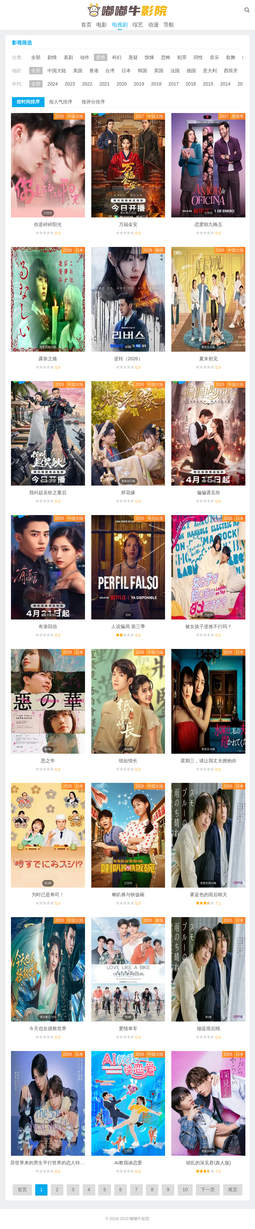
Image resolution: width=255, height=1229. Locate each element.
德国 (191, 70)
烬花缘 (128, 492)
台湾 (110, 70)
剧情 (52, 57)
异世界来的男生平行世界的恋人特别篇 (49, 1162)
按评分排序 (93, 101)
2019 (139, 84)
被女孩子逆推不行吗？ (208, 626)
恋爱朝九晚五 (208, 224)
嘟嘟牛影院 (139, 1218)
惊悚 (149, 57)
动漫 (153, 25)
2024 (52, 84)
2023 (70, 84)
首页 (86, 25)
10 (185, 1189)
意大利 (210, 70)
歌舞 (230, 57)
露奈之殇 (48, 358)
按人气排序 (60, 101)
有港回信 (48, 626)
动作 (84, 57)
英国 (158, 70)
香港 (94, 70)
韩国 (142, 70)
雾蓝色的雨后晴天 (208, 894)
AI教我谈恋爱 (128, 1162)
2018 (156, 84)
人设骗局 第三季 (128, 626)
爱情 (100, 57)
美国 (77, 70)
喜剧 (68, 57)
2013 (242, 84)
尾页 (232, 1189)
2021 (104, 84)
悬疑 (133, 57)
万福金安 (128, 224)
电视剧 (120, 25)
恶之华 (48, 760)
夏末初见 (208, 358)
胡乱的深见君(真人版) (208, 1162)
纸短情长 (128, 760)
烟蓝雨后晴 (208, 1028)
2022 (87, 84)
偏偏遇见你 (208, 492)
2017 (173, 84)
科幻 (117, 57)
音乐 (214, 57)
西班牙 (231, 70)
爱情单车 (128, 1028)
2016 (191, 84)
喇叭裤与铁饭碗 (128, 894)
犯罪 (182, 57)
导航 (168, 25)
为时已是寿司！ (48, 894)
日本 (126, 70)
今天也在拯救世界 (47, 1028)
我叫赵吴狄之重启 (47, 492)
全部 (36, 57)
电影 (101, 25)
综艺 (137, 25)
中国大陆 (56, 70)
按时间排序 (28, 101)
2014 (225, 84)
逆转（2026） (128, 358)
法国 (175, 70)
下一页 (208, 1189)
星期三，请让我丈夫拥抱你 (208, 760)
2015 (208, 84)
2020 (122, 84)
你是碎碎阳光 (48, 224)
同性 (198, 57)
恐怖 (165, 57)
